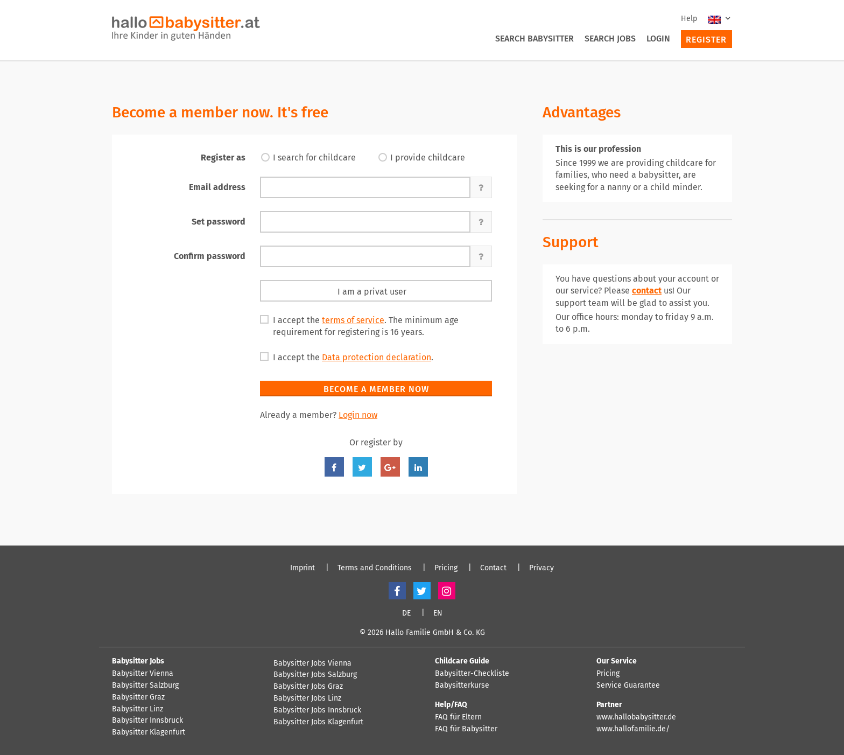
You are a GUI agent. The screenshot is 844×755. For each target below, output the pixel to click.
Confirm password (209, 256)
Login (658, 38)
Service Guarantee (628, 685)
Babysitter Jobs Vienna (312, 663)
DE (406, 613)
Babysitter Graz (138, 697)
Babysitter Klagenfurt (148, 732)
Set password (218, 221)
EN (437, 613)
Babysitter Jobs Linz (307, 698)
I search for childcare (314, 157)
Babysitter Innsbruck (147, 720)
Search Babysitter (534, 38)
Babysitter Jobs (138, 661)
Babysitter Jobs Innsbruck (317, 710)
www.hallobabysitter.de (636, 717)
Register (706, 39)
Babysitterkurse (462, 685)
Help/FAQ (451, 704)
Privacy (541, 568)
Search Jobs (610, 38)
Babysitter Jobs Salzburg (315, 674)
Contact (493, 568)
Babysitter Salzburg (145, 685)
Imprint (302, 568)
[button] (481, 187)
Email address (217, 187)
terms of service (353, 320)
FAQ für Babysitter (466, 729)
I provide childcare (427, 157)
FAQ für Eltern (458, 717)
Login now (358, 415)
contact (647, 290)
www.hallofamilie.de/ (633, 729)
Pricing (446, 568)
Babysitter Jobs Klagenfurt (318, 722)
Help (689, 18)
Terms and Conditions (374, 568)
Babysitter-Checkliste (472, 673)
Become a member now (376, 389)
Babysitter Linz (137, 709)
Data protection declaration (376, 357)
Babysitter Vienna (142, 673)
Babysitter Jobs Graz (308, 686)
